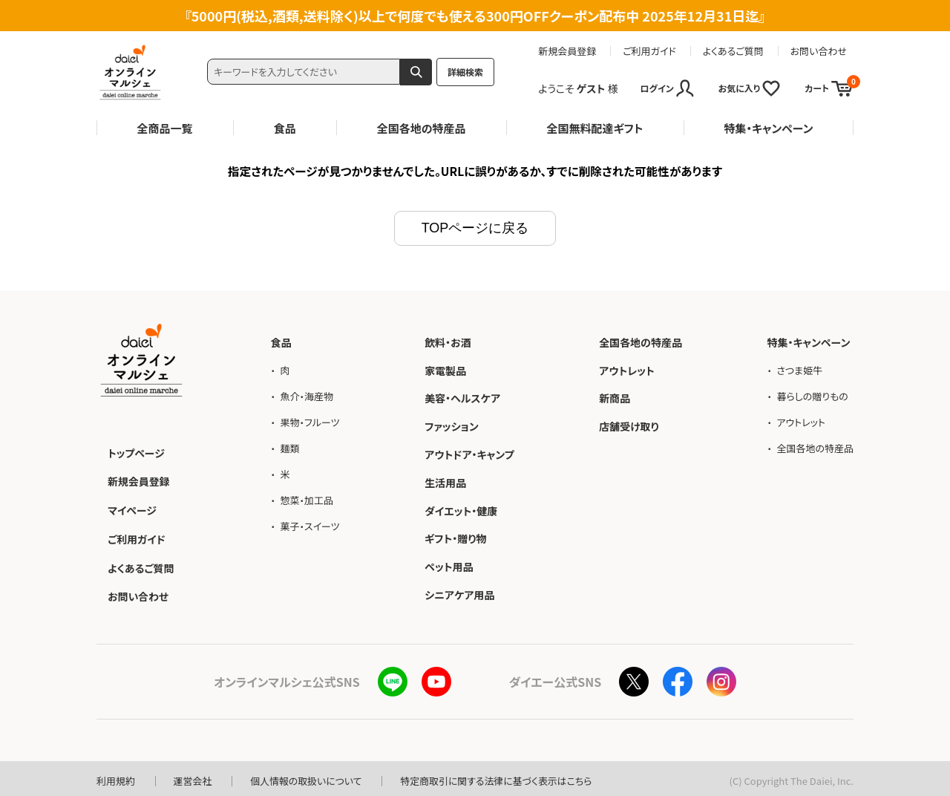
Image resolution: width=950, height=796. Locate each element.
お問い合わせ (818, 51)
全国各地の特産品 (421, 128)
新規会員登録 (567, 51)
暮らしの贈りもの (812, 394)
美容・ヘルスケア (462, 396)
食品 (285, 128)
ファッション (452, 424)
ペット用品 (449, 565)
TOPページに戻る (475, 226)
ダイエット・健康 (461, 508)
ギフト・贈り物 (455, 536)
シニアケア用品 (459, 592)
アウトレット (627, 368)
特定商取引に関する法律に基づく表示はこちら (498, 776)
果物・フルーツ (309, 420)
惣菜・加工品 (306, 499)
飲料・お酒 (448, 340)
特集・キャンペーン (768, 128)
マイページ (132, 507)
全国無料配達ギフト (595, 128)
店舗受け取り (629, 424)
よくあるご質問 (733, 51)
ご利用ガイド (649, 51)
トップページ (136, 450)
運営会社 (193, 776)
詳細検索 (465, 71)
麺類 (289, 447)
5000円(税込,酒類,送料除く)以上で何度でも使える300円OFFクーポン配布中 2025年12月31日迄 (475, 15)
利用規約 (115, 776)
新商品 (614, 396)
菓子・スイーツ (309, 525)
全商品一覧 (165, 128)
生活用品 (445, 480)
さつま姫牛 (799, 368)
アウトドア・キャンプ (469, 452)
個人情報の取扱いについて (307, 776)
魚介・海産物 (306, 394)
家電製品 (445, 368)
